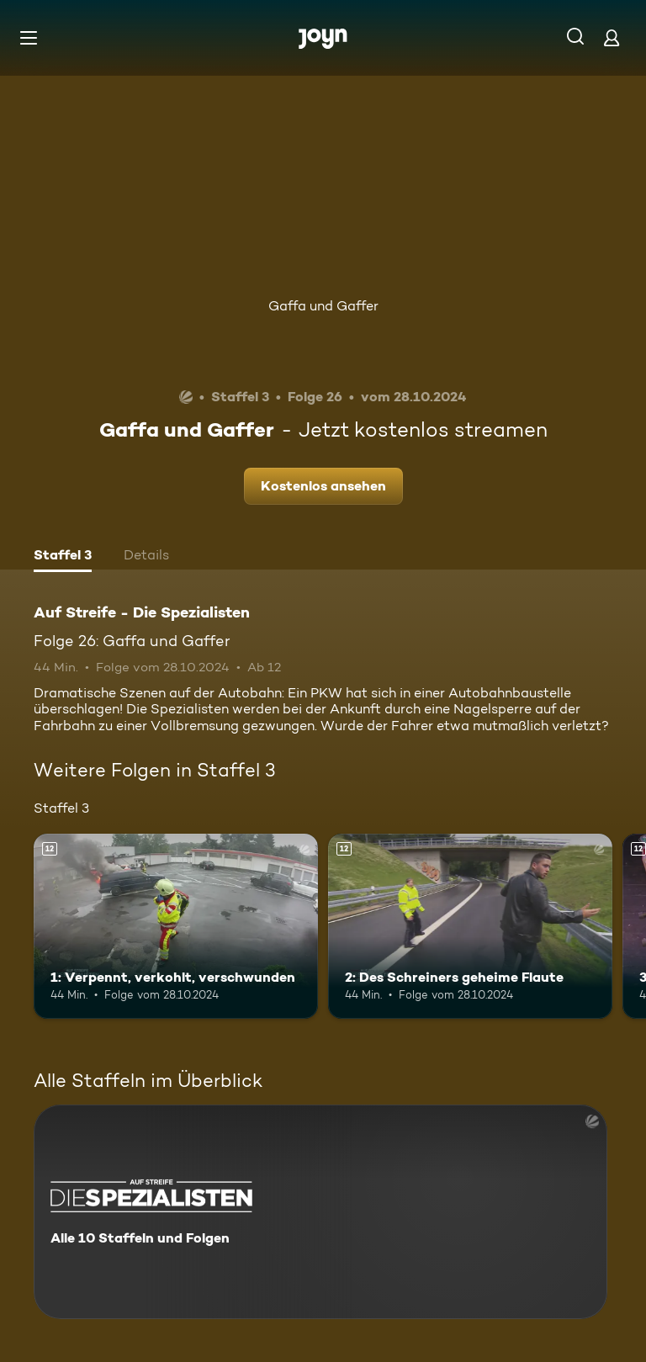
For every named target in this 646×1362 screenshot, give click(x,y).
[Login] (611, 37)
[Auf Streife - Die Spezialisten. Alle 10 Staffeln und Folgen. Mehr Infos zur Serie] (320, 1212)
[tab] (62, 557)
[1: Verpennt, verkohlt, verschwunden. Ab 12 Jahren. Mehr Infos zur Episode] (176, 926)
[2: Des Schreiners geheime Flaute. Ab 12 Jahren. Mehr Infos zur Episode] (470, 926)
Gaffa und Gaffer (323, 306)
